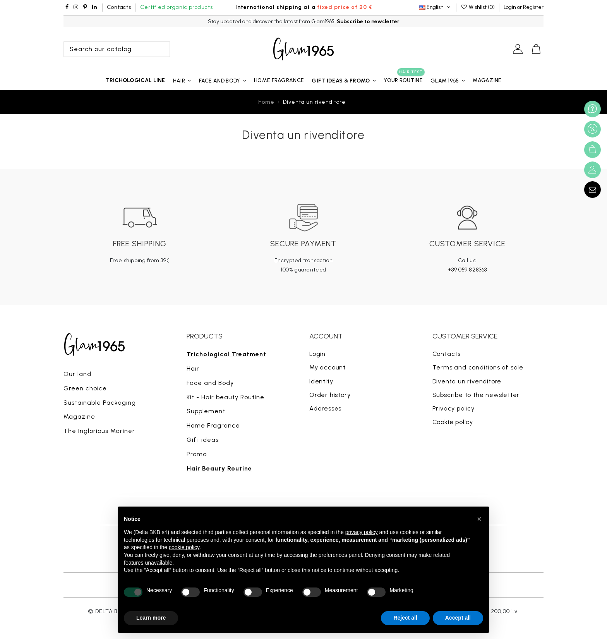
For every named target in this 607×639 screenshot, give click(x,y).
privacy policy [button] (361, 532)
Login (317, 353)
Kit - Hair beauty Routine (225, 397)
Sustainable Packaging (99, 402)
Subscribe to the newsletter (476, 395)
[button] (344, 80)
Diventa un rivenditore (467, 381)
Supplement (206, 411)
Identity (321, 381)
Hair (193, 368)
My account (327, 367)
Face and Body (210, 382)
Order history (329, 395)
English (435, 7)
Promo (197, 454)
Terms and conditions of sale (477, 367)
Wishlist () (478, 7)
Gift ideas (203, 439)
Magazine (79, 416)
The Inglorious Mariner (99, 431)
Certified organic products (176, 7)
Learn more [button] (151, 618)
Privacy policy (453, 408)
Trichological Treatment (226, 354)
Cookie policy (452, 422)
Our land (77, 374)
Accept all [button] (458, 618)
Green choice (85, 388)
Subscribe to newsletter (368, 21)
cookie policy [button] (184, 547)
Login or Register (524, 7)
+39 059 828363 (467, 269)
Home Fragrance (213, 425)
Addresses (325, 408)
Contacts (119, 7)
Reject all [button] (405, 618)
